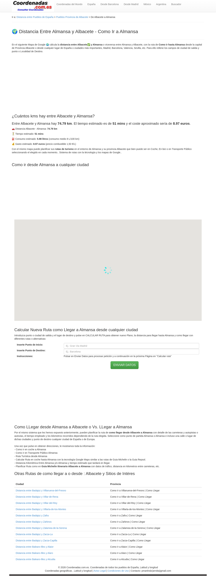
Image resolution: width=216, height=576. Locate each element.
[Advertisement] (108, 83)
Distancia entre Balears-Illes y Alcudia (35, 559)
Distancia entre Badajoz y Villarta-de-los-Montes (41, 509)
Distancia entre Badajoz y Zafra (32, 515)
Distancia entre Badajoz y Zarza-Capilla (36, 540)
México (147, 4)
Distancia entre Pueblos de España (35, 17)
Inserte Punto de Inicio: (30, 344)
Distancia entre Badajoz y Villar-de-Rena (37, 496)
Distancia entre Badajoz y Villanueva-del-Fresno (41, 490)
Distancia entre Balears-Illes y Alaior (34, 546)
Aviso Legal (100, 570)
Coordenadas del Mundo (69, 4)
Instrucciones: (25, 356)
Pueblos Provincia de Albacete (72, 17)
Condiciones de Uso (118, 570)
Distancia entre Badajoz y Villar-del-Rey (36, 503)
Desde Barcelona (110, 4)
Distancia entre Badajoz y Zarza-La (34, 534)
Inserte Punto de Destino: (31, 350)
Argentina (161, 4)
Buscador (176, 4)
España (91, 4)
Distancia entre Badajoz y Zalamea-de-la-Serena (41, 528)
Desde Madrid (131, 4)
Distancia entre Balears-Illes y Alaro (34, 553)
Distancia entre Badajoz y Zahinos (33, 521)
